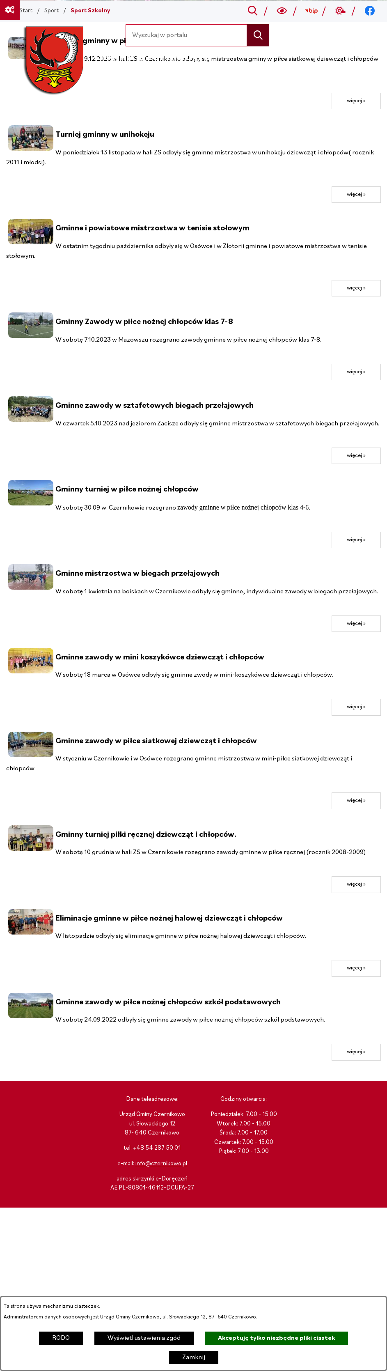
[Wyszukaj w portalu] (186, 35)
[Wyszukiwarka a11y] (282, 11)
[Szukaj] (258, 35)
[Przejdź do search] (252, 11)
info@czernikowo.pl (161, 1164)
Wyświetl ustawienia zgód (144, 1338)
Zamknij (193, 1357)
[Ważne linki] (10, 10)
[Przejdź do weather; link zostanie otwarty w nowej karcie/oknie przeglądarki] (340, 11)
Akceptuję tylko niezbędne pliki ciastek (276, 1338)
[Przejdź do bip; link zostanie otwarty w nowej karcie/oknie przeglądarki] (311, 11)
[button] (30, 149)
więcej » (356, 101)
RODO (61, 1338)
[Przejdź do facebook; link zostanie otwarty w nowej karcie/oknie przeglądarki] (370, 11)
